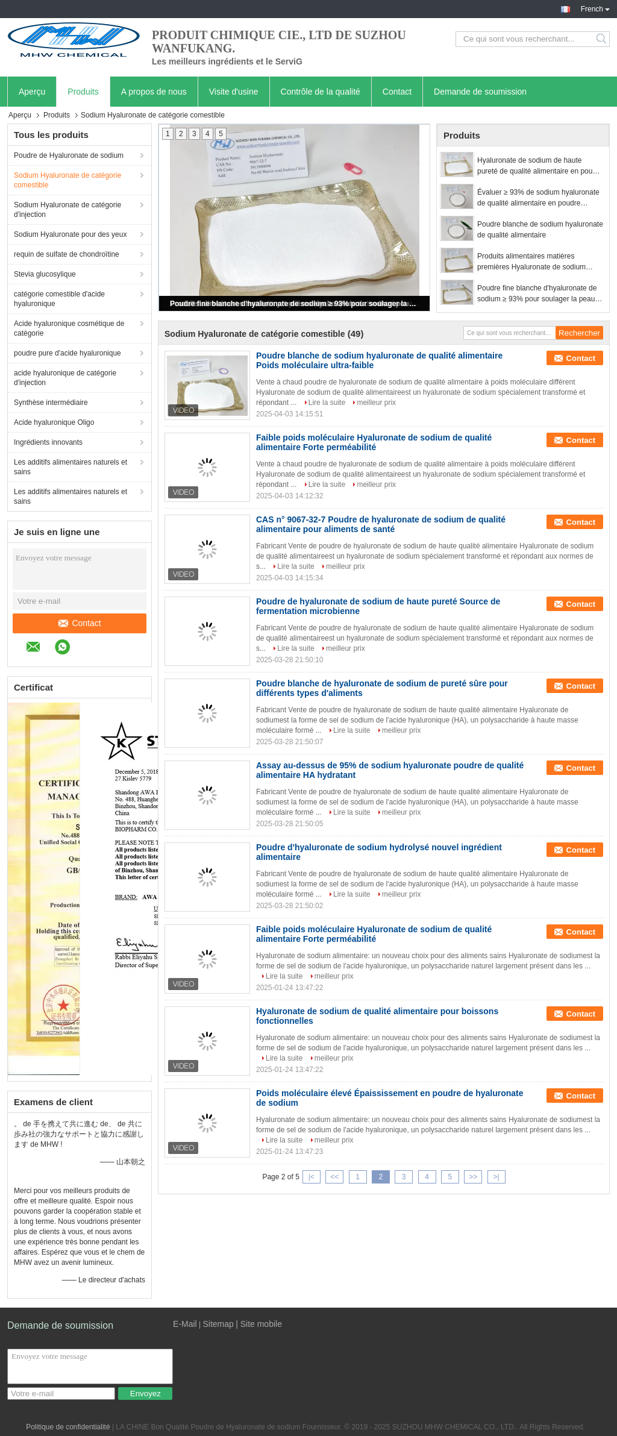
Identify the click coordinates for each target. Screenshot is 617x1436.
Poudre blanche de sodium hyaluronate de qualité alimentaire (540, 229)
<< (334, 1177)
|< (311, 1177)
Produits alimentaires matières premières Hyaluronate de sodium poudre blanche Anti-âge (531, 262)
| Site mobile (259, 1324)
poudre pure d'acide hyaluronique (67, 353)
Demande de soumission (480, 91)
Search (602, 39)
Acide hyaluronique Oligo (54, 422)
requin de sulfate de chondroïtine (66, 254)
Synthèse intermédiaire (51, 402)
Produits (82, 91)
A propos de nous (154, 91)
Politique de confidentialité (68, 1427)
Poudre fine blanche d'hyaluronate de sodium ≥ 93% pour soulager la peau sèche (295, 303)
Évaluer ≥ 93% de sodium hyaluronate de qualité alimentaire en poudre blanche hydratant (538, 198)
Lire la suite (326, 402)
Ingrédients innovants (48, 442)
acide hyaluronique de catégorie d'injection (65, 378)
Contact (397, 91)
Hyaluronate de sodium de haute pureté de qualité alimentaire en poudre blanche (540, 166)
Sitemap (217, 1324)
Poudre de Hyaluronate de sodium (69, 155)
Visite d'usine (233, 91)
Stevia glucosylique (45, 274)
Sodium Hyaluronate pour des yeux (70, 234)
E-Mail (185, 1324)
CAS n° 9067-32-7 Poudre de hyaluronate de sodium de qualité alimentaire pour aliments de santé (381, 524)
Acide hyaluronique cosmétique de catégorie (69, 328)
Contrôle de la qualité (320, 91)
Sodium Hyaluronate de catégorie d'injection (67, 210)
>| (496, 1177)
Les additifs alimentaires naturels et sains (70, 467)
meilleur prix (376, 402)
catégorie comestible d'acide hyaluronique (59, 299)
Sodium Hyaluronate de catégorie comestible (67, 180)
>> (473, 1177)
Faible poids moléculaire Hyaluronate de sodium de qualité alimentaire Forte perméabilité (374, 442)
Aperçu (32, 91)
